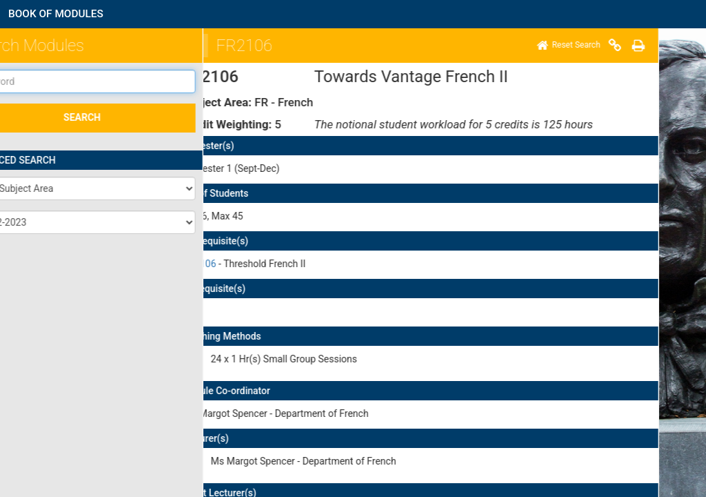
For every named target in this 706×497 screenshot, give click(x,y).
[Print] (426, 45)
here (468, 394)
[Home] (357, 45)
